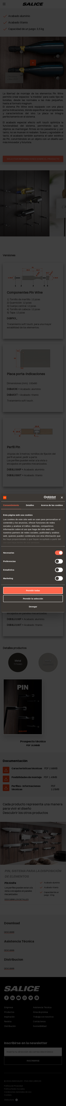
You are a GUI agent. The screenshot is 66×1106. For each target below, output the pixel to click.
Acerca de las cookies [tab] (52, 505)
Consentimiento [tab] (11, 505)
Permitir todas (33, 590)
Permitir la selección (33, 598)
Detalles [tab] (30, 505)
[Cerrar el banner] (62, 498)
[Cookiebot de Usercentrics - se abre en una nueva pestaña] (44, 497)
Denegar (33, 606)
